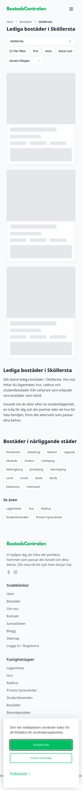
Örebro (29, 461)
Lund (9, 478)
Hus (31, 508)
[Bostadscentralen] (52, 773)
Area (48, 51)
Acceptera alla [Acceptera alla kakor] (41, 744)
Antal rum (65, 51)
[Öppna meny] (71, 9)
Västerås (12, 461)
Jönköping (36, 469)
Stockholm (13, 452)
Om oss (12, 608)
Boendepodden (19, 712)
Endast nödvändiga (41, 758)
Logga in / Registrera (23, 646)
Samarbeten (16, 623)
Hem (10, 22)
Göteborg (33, 452)
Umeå (24, 478)
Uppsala (69, 452)
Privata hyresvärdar (49, 517)
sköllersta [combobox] (41, 41)
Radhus (46, 508)
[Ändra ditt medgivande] (20, 773)
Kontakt (13, 616)
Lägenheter (14, 508)
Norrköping (58, 469)
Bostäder (26, 22)
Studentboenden (17, 517)
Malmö (52, 452)
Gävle (39, 478)
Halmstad (33, 487)
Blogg (11, 631)
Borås (53, 478)
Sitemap (13, 638)
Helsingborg (14, 469)
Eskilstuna (13, 487)
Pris (35, 51)
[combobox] (25, 61)
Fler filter (17, 51)
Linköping (48, 461)
